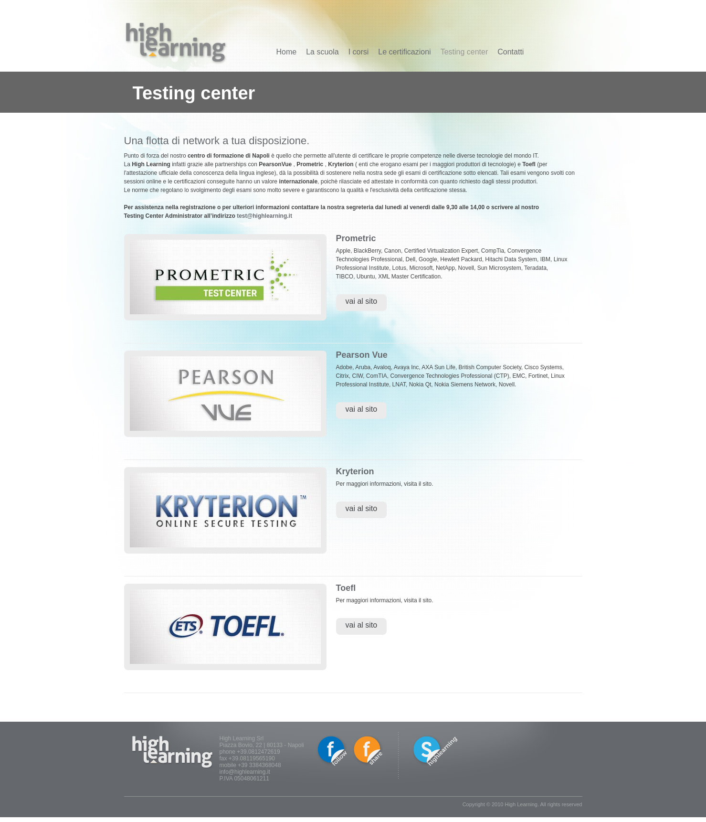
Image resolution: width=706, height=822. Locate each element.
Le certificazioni (404, 52)
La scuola (322, 52)
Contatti (510, 52)
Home (286, 52)
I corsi (358, 52)
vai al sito (362, 301)
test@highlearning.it (264, 216)
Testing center (464, 52)
